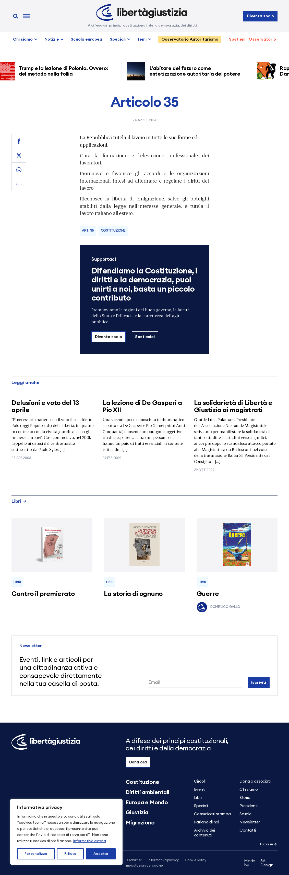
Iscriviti (258, 682)
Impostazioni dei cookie (144, 865)
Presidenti (248, 806)
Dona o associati (254, 781)
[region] (66, 832)
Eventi (199, 789)
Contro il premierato (43, 594)
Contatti (247, 830)
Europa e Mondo (147, 802)
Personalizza (36, 854)
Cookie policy (195, 860)
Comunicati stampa (212, 814)
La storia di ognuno (133, 594)
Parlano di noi (206, 822)
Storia (244, 798)
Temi (142, 39)
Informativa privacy (163, 860)
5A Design (258, 863)
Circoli (200, 781)
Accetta (100, 854)
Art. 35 (88, 230)
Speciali (118, 39)
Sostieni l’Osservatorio (252, 39)
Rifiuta (70, 854)
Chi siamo (23, 39)
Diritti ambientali (147, 792)
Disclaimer (134, 860)
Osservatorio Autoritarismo (189, 39)
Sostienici (144, 337)
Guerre (208, 594)
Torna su (268, 844)
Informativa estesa (89, 841)
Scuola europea (86, 39)
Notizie (51, 39)
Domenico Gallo (218, 607)
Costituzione (113, 230)
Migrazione (140, 822)
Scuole (245, 814)
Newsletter (249, 822)
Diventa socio (260, 16)
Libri (19, 501)
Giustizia (137, 812)
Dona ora (138, 762)
